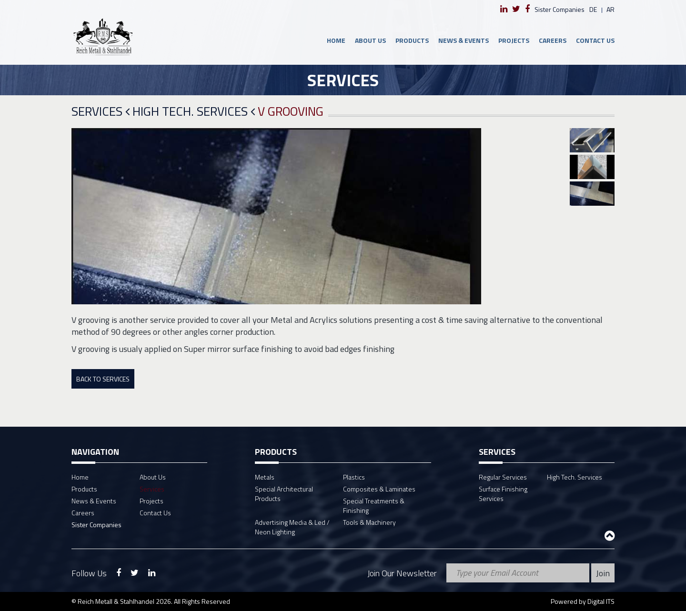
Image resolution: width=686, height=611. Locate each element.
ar (610, 9)
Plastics (354, 477)
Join (603, 573)
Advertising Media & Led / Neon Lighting (292, 527)
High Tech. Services (193, 112)
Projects (513, 40)
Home (336, 40)
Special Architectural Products (284, 493)
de (593, 9)
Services (100, 112)
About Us (370, 40)
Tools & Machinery (369, 522)
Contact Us (595, 40)
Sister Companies (560, 9)
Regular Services (503, 477)
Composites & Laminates (379, 489)
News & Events (463, 40)
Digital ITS (601, 601)
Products (412, 40)
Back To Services (103, 379)
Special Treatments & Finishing (373, 505)
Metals (264, 477)
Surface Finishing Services (503, 493)
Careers (552, 40)
